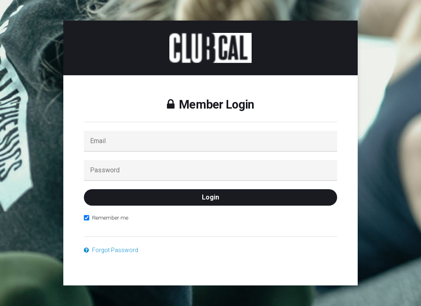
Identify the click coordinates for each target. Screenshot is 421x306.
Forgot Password (111, 250)
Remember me (106, 217)
